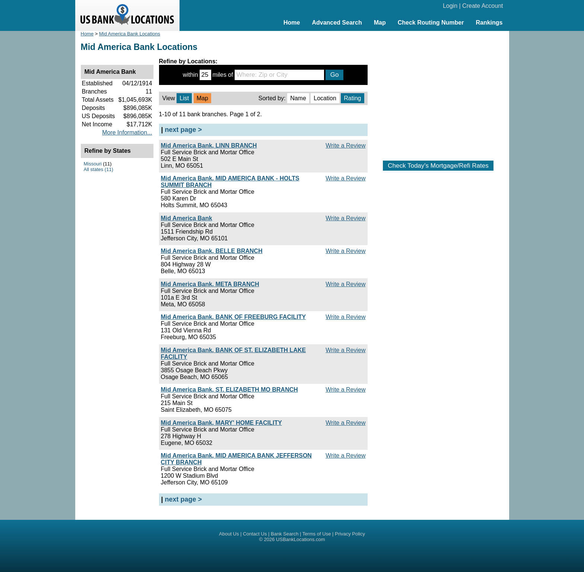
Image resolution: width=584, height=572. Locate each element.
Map (380, 22)
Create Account (482, 6)
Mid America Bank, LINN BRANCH (209, 145)
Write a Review (345, 145)
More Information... (127, 132)
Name (298, 98)
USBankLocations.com (300, 539)
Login (450, 6)
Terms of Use (316, 534)
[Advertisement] (438, 92)
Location (325, 98)
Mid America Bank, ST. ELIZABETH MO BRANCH (229, 389)
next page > (183, 129)
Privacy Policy (350, 534)
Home (291, 22)
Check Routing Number (431, 22)
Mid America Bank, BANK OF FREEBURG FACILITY (233, 317)
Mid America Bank (186, 218)
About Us (229, 534)
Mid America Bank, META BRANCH (210, 284)
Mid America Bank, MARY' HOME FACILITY (221, 423)
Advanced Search (337, 22)
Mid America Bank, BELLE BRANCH (212, 251)
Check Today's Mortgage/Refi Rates (438, 165)
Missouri (93, 164)
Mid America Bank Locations (129, 34)
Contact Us (255, 534)
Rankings (489, 22)
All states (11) (98, 169)
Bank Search (284, 534)
